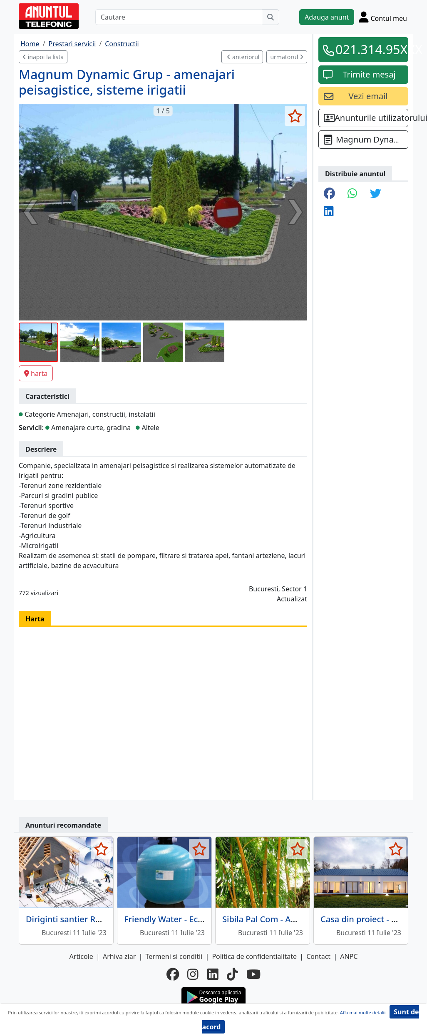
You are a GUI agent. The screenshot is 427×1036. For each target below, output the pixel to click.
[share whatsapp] (352, 194)
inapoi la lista (43, 57)
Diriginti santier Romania (75, 919)
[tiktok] (232, 974)
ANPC (348, 956)
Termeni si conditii (173, 956)
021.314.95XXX (369, 49)
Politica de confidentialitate (254, 956)
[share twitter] (376, 194)
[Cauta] (270, 17)
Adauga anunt (327, 17)
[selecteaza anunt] (295, 116)
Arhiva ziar (119, 956)
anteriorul (243, 57)
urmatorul (286, 57)
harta (35, 373)
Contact (318, 956)
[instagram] (193, 974)
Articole (81, 956)
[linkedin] (212, 974)
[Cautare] (178, 17)
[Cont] (383, 17)
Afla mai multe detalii (362, 1012)
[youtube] (253, 974)
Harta (35, 618)
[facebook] (172, 974)
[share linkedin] (328, 212)
